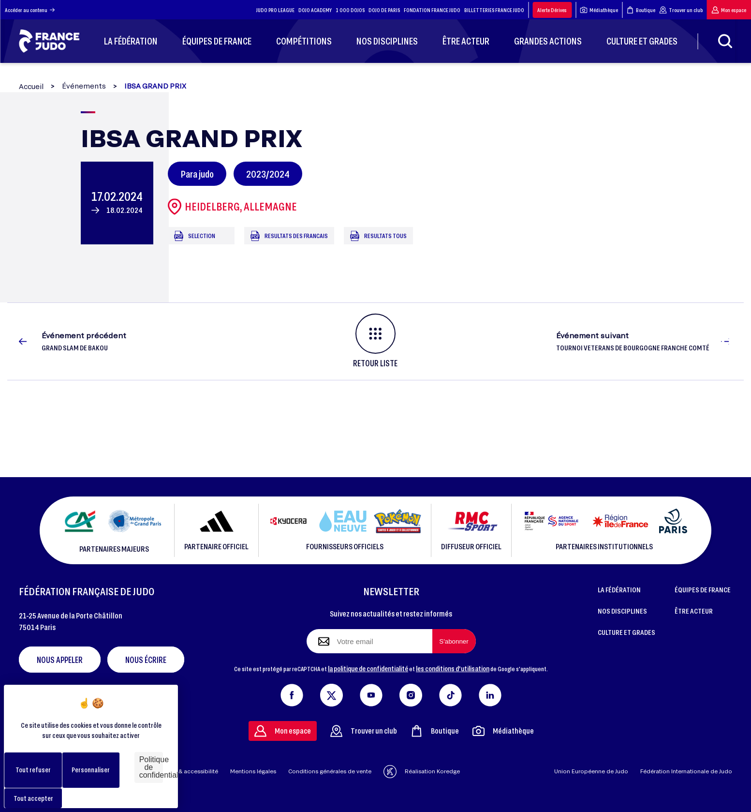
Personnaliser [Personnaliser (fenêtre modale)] (91, 770)
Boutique (640, 10)
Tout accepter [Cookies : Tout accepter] (33, 798)
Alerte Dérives (552, 10)
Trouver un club (681, 10)
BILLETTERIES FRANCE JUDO (494, 10)
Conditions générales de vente (329, 771)
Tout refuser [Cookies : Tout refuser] (33, 770)
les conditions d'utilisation (452, 668)
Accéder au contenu (30, 10)
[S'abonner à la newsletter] (454, 641)
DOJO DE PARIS (384, 10)
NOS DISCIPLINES (622, 610)
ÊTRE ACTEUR (694, 610)
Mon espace (728, 10)
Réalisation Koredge (421, 771)
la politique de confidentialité (368, 668)
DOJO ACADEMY (315, 10)
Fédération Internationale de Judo (686, 771)
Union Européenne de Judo (591, 771)
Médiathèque (599, 10)
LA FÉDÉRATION (619, 589)
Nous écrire (145, 659)
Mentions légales (253, 771)
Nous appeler (60, 659)
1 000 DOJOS (350, 10)
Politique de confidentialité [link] (151, 767)
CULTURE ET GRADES (626, 632)
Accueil (31, 86)
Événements (84, 86)
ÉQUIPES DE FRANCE (703, 589)
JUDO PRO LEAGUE (275, 10)
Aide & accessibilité (191, 771)
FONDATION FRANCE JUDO (432, 10)
